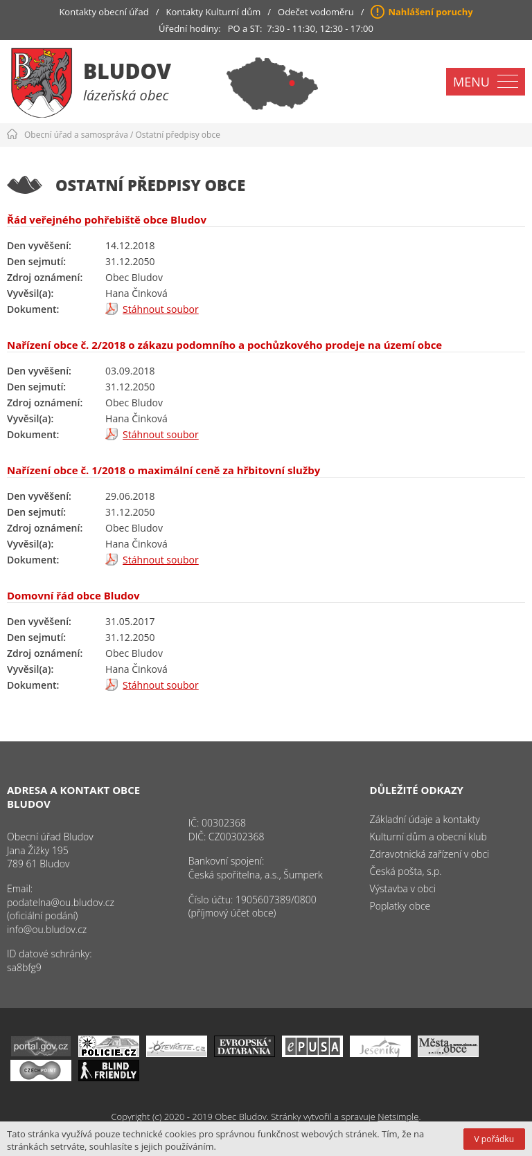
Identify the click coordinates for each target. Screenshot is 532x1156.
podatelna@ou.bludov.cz (60, 902)
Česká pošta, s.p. (406, 871)
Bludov (127, 71)
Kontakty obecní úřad (103, 12)
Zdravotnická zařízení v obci (430, 853)
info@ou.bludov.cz (47, 929)
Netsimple (398, 1116)
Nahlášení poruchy (430, 12)
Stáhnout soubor (161, 309)
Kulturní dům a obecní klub (428, 836)
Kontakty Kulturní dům (213, 12)
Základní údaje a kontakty (425, 819)
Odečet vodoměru (316, 12)
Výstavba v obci (403, 888)
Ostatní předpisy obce (178, 135)
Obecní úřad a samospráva (76, 135)
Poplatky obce (400, 905)
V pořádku (494, 1139)
